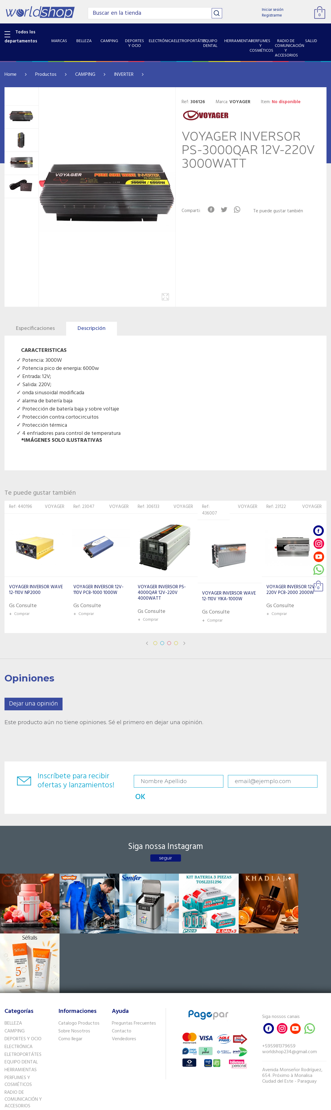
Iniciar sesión (272, 10)
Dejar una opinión (33, 704)
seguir (165, 844)
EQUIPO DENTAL (21, 985)
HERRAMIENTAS (21, 993)
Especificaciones (35, 328)
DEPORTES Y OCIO (23, 962)
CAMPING (85, 74)
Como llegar (70, 962)
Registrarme (272, 15)
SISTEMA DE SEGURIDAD (29, 1045)
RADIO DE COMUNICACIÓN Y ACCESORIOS (23, 1022)
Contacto (121, 954)
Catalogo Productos (79, 946)
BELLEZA (13, 946)
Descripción (92, 328)
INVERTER (123, 74)
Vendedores (124, 962)
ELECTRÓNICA (18, 969)
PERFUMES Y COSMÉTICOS (18, 1004)
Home (11, 74)
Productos (46, 74)
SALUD (11, 1037)
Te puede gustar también (279, 211)
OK (312, 781)
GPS (9, 1052)
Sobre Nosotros (74, 954)
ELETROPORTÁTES (23, 977)
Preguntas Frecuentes (134, 946)
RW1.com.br (186, 1103)
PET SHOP (15, 1060)
